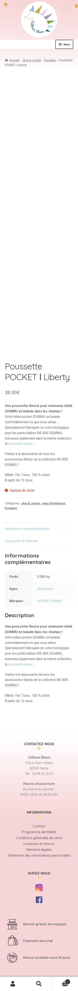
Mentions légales (39, 849)
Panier (61, 981)
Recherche (39, 984)
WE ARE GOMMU (49, 601)
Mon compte (13, 984)
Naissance (45, 589)
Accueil (14, 60)
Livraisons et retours (39, 844)
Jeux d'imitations (53, 503)
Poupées (50, 60)
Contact (39, 826)
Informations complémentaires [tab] (27, 529)
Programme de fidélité (39, 832)
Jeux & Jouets (31, 60)
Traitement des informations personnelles (39, 855)
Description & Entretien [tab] (21, 541)
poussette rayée (20, 444)
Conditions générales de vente (39, 838)
